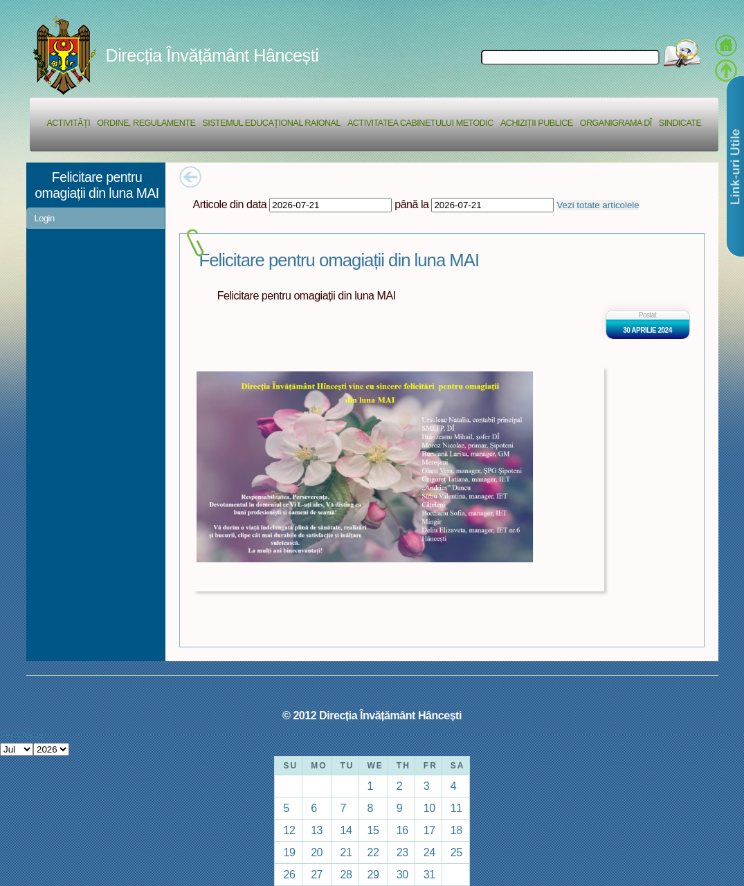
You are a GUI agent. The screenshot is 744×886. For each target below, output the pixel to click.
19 (289, 852)
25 (456, 852)
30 (402, 874)
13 (317, 830)
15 (373, 830)
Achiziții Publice (536, 123)
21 (346, 852)
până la (411, 204)
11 (456, 808)
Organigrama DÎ (616, 123)
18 (456, 830)
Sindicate (680, 123)
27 (317, 874)
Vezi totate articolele (597, 205)
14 (346, 830)
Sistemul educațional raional (271, 123)
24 (429, 852)
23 (402, 852)
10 (429, 808)
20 (317, 852)
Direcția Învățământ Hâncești (212, 55)
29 (373, 874)
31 (429, 874)
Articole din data (230, 204)
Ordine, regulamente (146, 123)
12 (289, 830)
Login (45, 218)
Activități (68, 123)
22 (373, 852)
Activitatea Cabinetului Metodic (420, 123)
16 (402, 830)
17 (429, 830)
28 (346, 874)
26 (289, 874)
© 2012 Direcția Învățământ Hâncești (372, 715)
